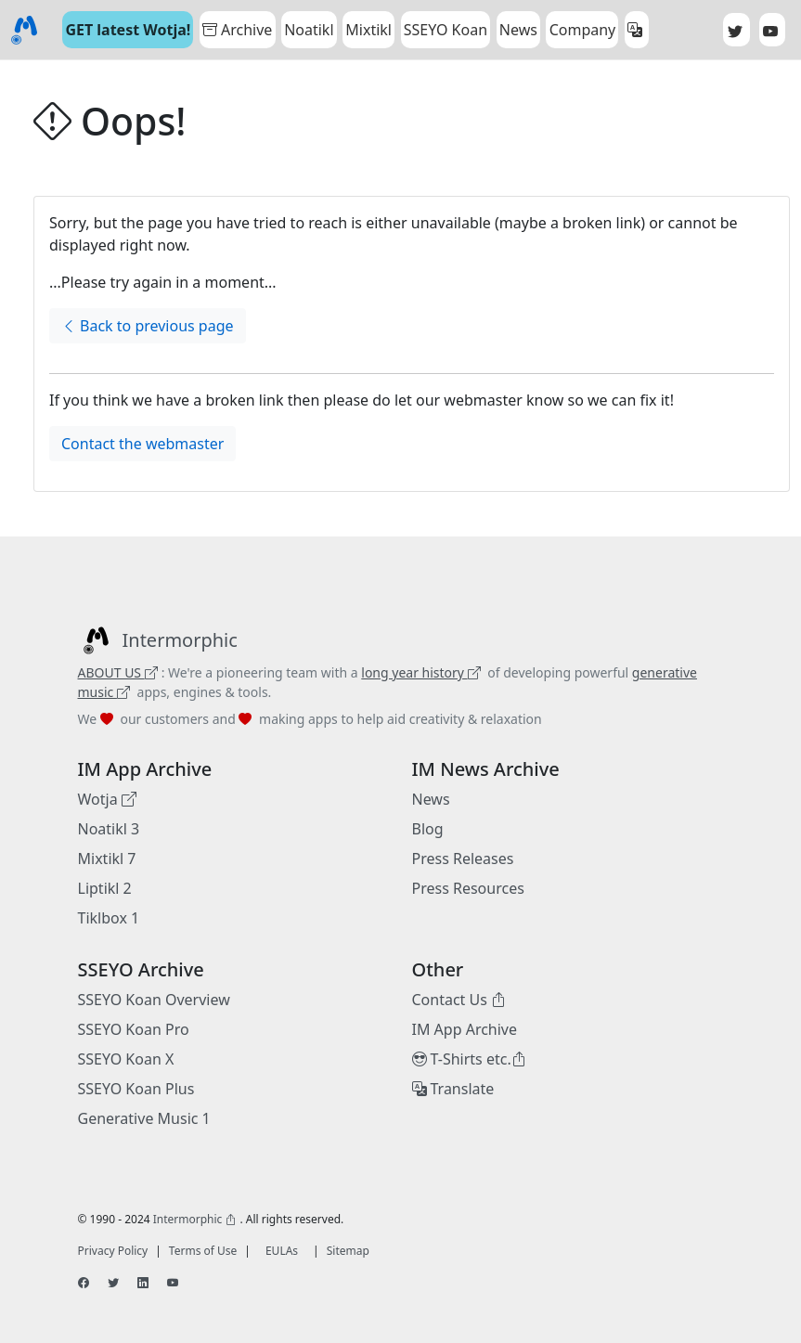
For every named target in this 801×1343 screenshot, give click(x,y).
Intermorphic (195, 1219)
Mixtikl (368, 29)
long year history (420, 672)
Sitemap (348, 1251)
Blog (428, 829)
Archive (237, 29)
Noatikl (308, 29)
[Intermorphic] (158, 640)
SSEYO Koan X (126, 1059)
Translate (453, 1088)
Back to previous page (147, 326)
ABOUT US (118, 672)
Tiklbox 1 (109, 918)
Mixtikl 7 (107, 858)
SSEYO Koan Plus (136, 1088)
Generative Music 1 (144, 1118)
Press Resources (468, 888)
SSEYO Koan (445, 29)
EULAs (281, 1251)
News (431, 799)
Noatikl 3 (109, 829)
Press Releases (463, 858)
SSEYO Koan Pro (133, 1029)
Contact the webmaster (142, 443)
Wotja (107, 799)
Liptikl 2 (105, 888)
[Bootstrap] (24, 30)
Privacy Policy (113, 1251)
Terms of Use (203, 1251)
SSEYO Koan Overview (154, 999)
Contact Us (459, 999)
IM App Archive (465, 1029)
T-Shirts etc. (469, 1059)
